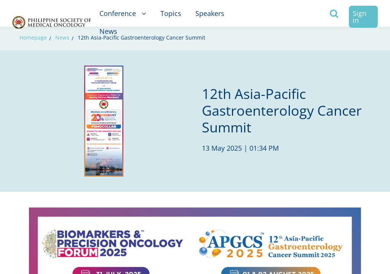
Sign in (359, 17)
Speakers (209, 13)
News (108, 31)
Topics (170, 13)
